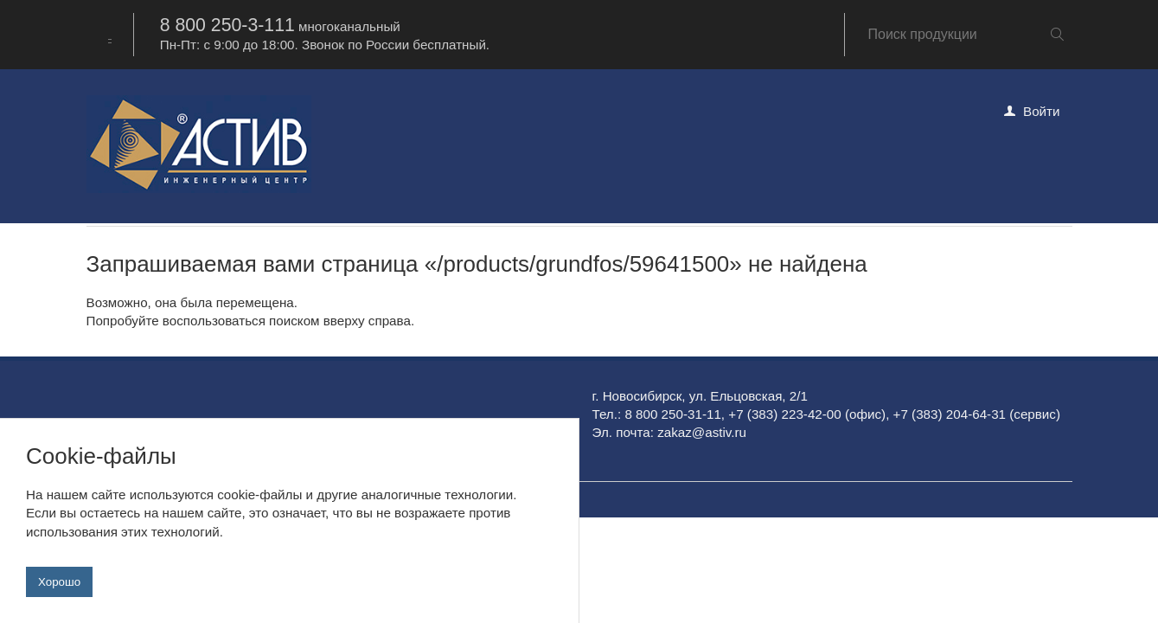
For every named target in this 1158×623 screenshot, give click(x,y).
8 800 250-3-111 (227, 25)
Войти (1041, 111)
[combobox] (110, 34)
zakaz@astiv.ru (701, 432)
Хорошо (59, 581)
